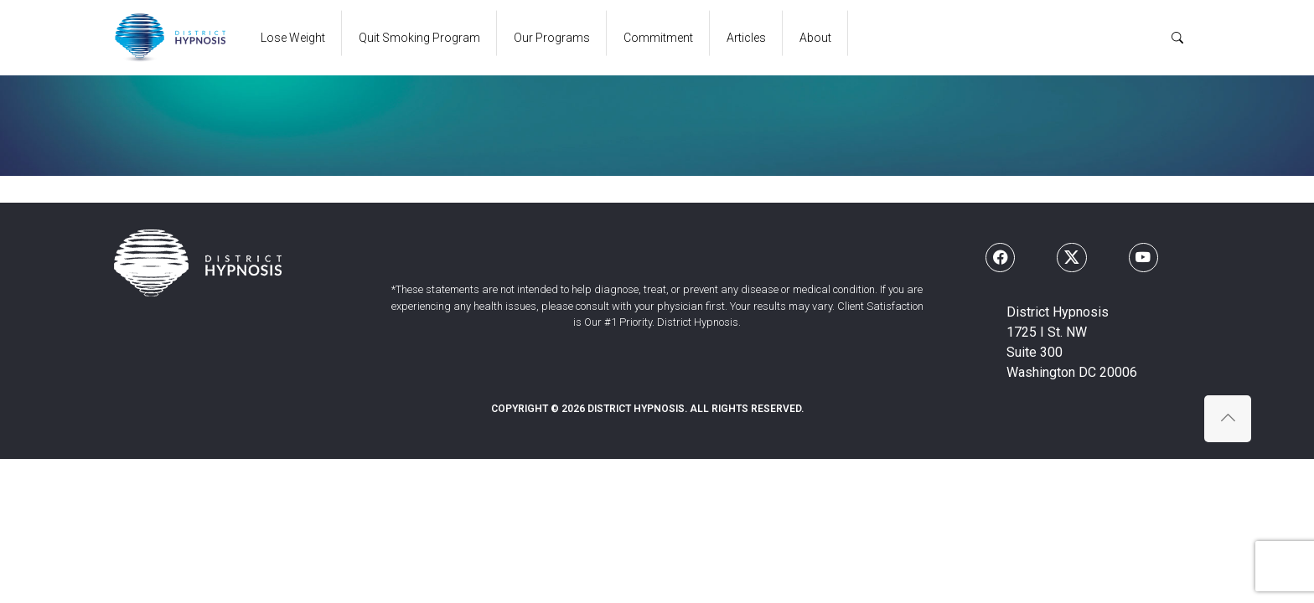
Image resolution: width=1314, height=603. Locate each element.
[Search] (1177, 37)
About (815, 37)
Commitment (658, 37)
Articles (746, 37)
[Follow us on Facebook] (1000, 257)
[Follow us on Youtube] (1143, 257)
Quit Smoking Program (419, 37)
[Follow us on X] (1071, 257)
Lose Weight (293, 37)
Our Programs (552, 37)
